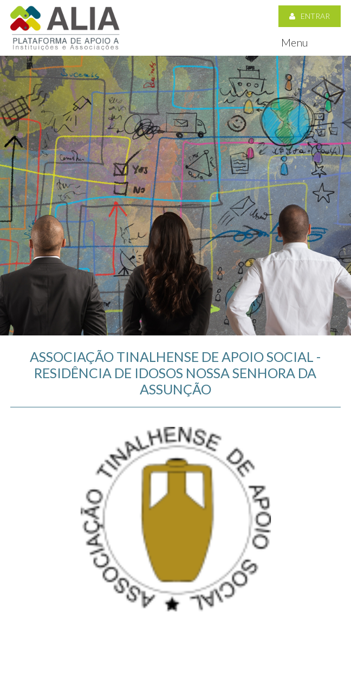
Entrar (309, 16)
